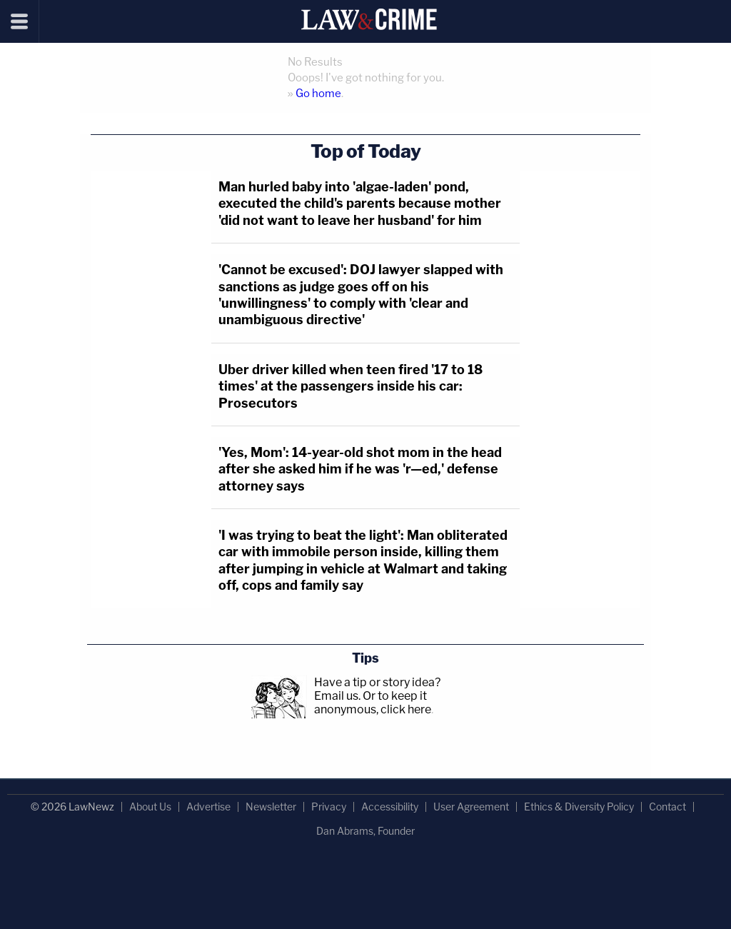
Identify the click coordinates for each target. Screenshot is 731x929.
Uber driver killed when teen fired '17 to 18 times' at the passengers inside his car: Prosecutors (350, 386)
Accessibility (389, 806)
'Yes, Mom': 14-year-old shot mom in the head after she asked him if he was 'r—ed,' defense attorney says (360, 469)
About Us (150, 806)
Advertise (208, 806)
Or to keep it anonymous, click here (372, 702)
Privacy (328, 806)
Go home (318, 93)
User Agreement (471, 806)
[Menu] (19, 21)
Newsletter (271, 806)
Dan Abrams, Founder (365, 831)
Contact (667, 806)
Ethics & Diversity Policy (579, 806)
